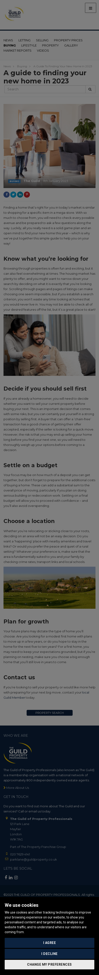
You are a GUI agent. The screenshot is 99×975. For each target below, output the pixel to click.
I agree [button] (49, 943)
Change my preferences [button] (49, 964)
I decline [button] (49, 954)
